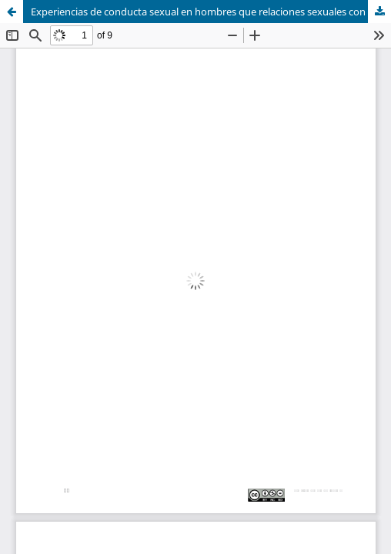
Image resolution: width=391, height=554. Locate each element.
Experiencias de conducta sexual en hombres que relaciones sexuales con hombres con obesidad (211, 11)
